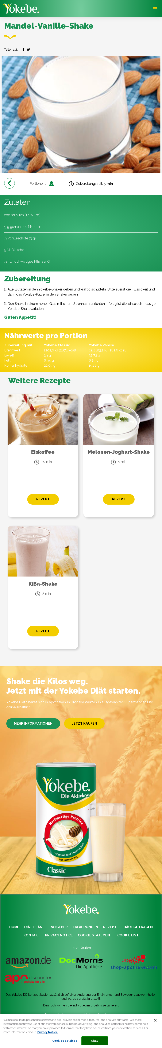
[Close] (155, 1023)
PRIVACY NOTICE (59, 935)
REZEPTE (111, 927)
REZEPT (43, 499)
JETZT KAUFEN (84, 723)
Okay (94, 1043)
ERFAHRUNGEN (85, 927)
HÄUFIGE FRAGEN (138, 927)
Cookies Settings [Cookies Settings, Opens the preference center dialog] (64, 1043)
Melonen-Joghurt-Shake (119, 452)
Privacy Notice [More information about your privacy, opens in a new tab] (47, 1034)
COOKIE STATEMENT (95, 935)
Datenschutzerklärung (62, 1014)
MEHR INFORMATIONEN (33, 723)
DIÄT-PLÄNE (34, 927)
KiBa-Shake (43, 584)
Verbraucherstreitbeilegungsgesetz (111, 1014)
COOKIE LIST (128, 935)
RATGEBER (59, 927)
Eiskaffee (43, 452)
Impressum (31, 1014)
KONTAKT (32, 935)
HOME (14, 927)
